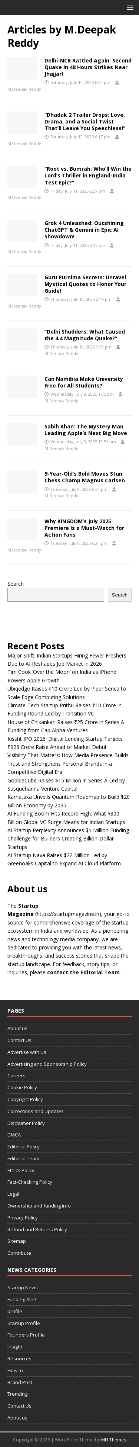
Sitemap (16, 1241)
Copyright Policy (25, 1099)
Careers (16, 1075)
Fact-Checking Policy (29, 1181)
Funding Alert (22, 1299)
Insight (14, 1346)
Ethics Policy (20, 1170)
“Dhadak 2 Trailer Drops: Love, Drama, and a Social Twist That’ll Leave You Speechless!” (84, 121)
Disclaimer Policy (26, 1123)
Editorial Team (23, 1158)
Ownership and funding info (39, 1205)
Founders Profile (26, 1334)
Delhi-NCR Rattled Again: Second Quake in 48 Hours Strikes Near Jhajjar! (88, 67)
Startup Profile (23, 1323)
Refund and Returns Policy (37, 1229)
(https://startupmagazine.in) (68, 913)
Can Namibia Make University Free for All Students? (83, 382)
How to (15, 1370)
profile (14, 1311)
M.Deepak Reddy (24, 89)
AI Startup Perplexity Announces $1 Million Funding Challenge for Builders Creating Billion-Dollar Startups (68, 838)
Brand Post (19, 1382)
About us (17, 1028)
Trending (17, 1393)
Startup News (22, 1287)
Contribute (19, 1253)
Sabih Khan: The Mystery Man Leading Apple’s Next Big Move (85, 430)
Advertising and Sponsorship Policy (47, 1064)
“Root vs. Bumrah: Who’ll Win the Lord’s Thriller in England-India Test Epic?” (88, 175)
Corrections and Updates (35, 1111)
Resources (19, 1358)
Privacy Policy (22, 1217)
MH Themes (113, 1440)
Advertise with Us (26, 1052)
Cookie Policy (22, 1087)
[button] (128, 7)
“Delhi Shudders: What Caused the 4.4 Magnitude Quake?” (84, 335)
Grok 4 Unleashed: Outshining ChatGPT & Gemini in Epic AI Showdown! (84, 229)
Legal (13, 1193)
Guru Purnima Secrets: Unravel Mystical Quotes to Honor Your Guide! (85, 284)
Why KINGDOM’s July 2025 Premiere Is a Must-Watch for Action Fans (84, 528)
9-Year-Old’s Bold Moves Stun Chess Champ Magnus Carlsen (84, 477)
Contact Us (19, 1040)
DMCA (14, 1134)
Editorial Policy (23, 1146)
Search (15, 583)
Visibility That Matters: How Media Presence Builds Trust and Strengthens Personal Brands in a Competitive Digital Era (68, 763)
